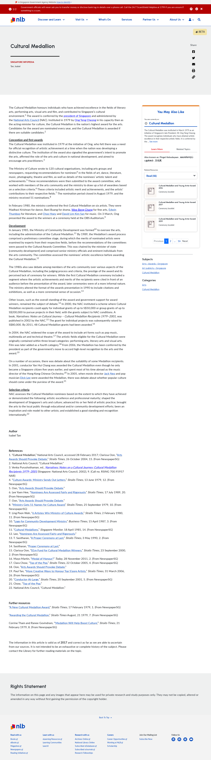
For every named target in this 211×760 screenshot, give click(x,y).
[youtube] (192, 741)
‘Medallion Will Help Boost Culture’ (76, 623)
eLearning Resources (52, 739)
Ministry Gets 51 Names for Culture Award (39, 505)
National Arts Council (26, 120)
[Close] (205, 7)
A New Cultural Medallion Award (29, 607)
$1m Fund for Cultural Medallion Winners (56, 551)
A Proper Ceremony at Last (47, 538)
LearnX (46, 746)
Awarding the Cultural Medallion (29, 615)
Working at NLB (115, 743)
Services (127, 19)
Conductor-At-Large (26, 580)
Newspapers (16, 750)
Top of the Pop (38, 563)
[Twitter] (193, 60)
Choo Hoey (49, 214)
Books (14, 739)
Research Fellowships (84, 753)
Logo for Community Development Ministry (40, 522)
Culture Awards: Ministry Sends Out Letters (39, 480)
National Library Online (85, 743)
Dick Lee (25, 378)
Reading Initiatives (19, 753)
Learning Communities (52, 743)
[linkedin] (174, 741)
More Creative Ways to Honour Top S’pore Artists (56, 571)
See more (153, 142)
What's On (105, 19)
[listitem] (15, 736)
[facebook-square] (180, 741)
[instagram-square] (186, 741)
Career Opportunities (117, 739)
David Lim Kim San (73, 214)
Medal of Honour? (43, 559)
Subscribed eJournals (85, 750)
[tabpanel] (170, 160)
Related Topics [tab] (183, 149)
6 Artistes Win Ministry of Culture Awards (57, 513)
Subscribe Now (145, 739)
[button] (191, 20)
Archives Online (82, 739)
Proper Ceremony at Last (43, 546)
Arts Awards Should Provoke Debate (41, 488)
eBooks (14, 743)
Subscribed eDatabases (86, 746)
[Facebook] (193, 53)
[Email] (193, 66)
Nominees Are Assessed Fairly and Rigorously (58, 493)
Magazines (15, 746)
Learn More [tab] (157, 149)
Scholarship (112, 746)
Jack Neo (109, 374)
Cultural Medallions (26, 530)
